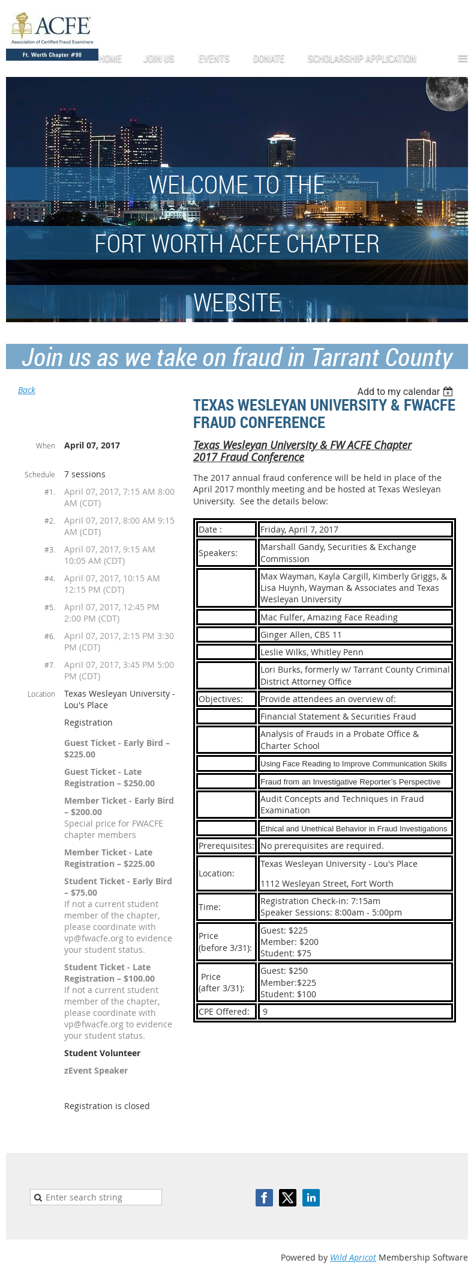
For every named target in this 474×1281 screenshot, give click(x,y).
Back (26, 390)
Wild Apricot (353, 1257)
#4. (49, 578)
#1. (49, 492)
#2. (49, 520)
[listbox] (406, 391)
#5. (49, 607)
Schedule (40, 474)
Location (41, 694)
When (45, 445)
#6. (49, 636)
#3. (49, 549)
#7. (49, 665)
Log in (456, 17)
